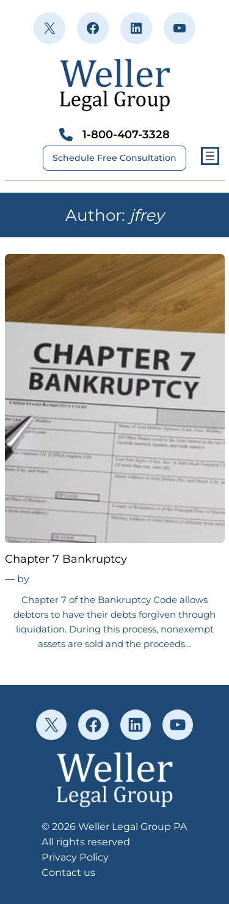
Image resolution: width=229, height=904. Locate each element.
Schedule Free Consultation (114, 157)
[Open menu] (210, 156)
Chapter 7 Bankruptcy (66, 559)
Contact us (68, 872)
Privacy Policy (75, 857)
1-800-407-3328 (126, 134)
